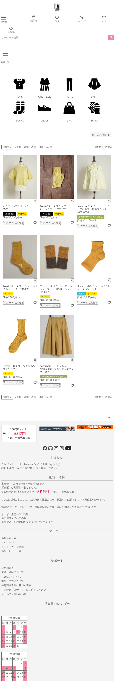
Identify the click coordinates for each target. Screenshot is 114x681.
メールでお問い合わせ (13, 594)
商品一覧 (33, 18)
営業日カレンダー (57, 603)
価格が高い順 (45, 147)
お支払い (57, 457)
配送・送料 (57, 477)
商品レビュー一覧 (11, 551)
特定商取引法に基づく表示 (16, 585)
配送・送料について (12, 572)
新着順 (18, 147)
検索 (111, 37)
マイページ (81, 18)
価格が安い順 (30, 147)
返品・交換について (12, 580)
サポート (57, 561)
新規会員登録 (8, 538)
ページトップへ (109, 418)
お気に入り (57, 18)
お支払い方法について (23, 467)
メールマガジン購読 (12, 546)
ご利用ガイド (8, 567)
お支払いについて (11, 576)
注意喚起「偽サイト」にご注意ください (23, 589)
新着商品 (11, 29)
